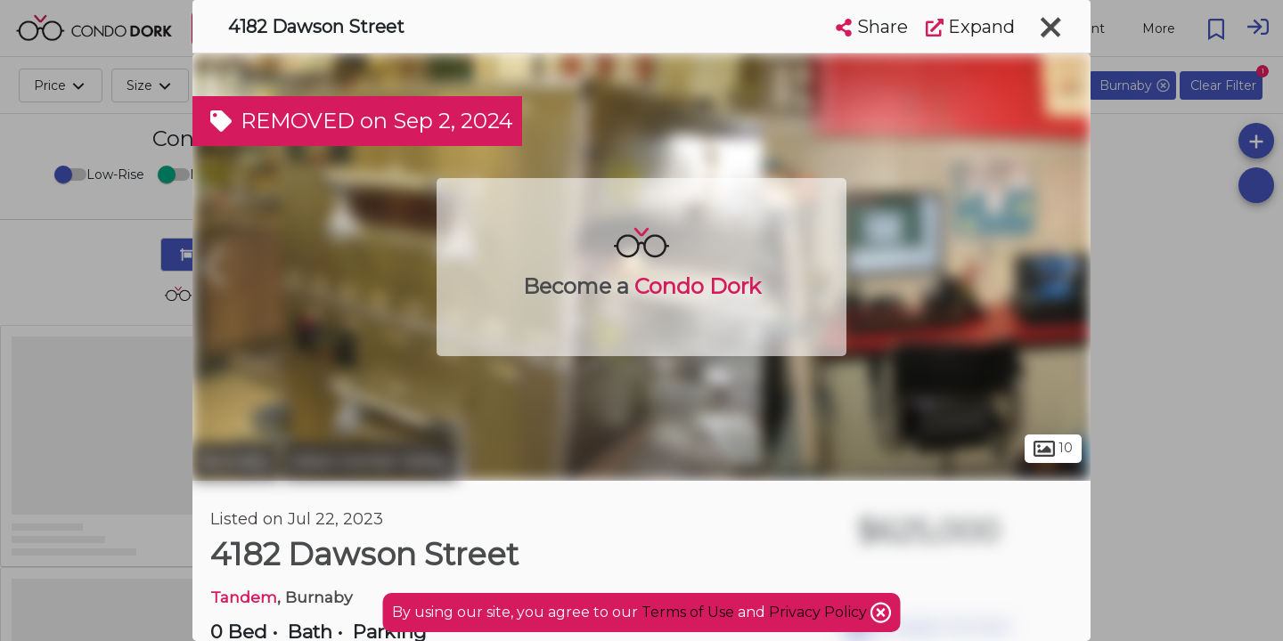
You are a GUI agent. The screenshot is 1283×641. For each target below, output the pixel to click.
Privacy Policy (819, 612)
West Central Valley (370, 461)
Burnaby (235, 461)
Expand (970, 26)
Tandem (243, 597)
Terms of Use (688, 612)
